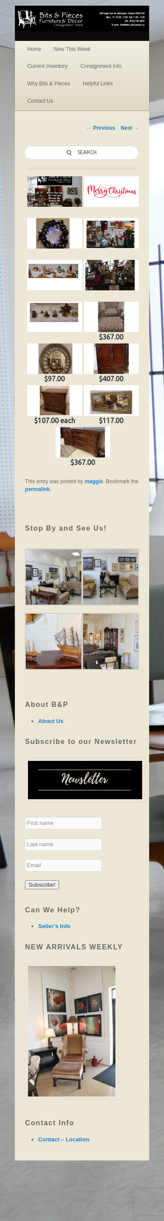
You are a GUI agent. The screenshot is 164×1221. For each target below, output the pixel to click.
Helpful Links (98, 84)
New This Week (72, 49)
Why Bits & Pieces (48, 84)
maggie (93, 481)
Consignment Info (101, 66)
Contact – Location (63, 1139)
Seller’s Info (54, 926)
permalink (37, 489)
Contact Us (40, 101)
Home (34, 49)
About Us (50, 721)
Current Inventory (47, 66)
